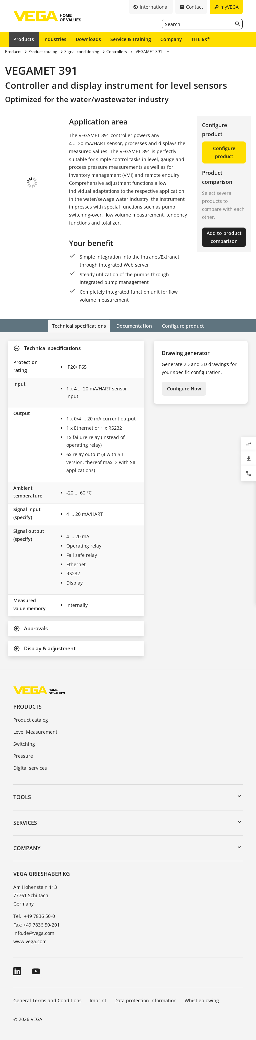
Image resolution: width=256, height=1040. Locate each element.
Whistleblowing (202, 1000)
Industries (54, 39)
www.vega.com (30, 941)
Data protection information (145, 1000)
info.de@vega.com (33, 932)
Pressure (23, 755)
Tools (22, 796)
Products (23, 39)
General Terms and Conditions (47, 1000)
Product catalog (30, 719)
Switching (24, 743)
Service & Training (130, 39)
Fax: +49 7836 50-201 (36, 924)
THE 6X (200, 39)
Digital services (30, 767)
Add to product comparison (224, 237)
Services (25, 822)
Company (171, 39)
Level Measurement (35, 731)
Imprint (98, 1000)
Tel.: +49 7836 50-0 (34, 916)
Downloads (88, 39)
